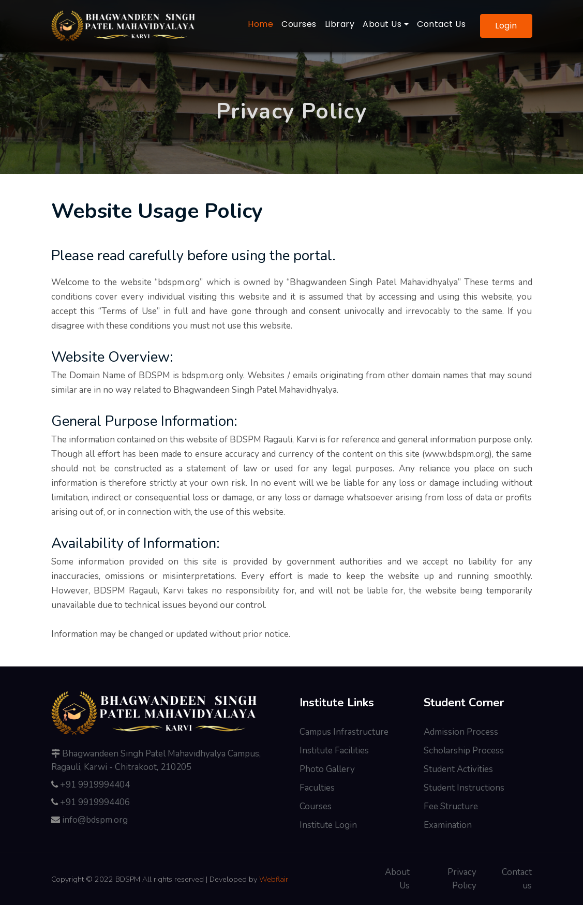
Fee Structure (451, 806)
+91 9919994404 (95, 785)
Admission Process (461, 732)
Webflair (273, 879)
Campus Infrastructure (344, 732)
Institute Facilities (334, 750)
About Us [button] (386, 24)
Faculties (317, 788)
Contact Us (441, 24)
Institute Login (328, 825)
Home (262, 24)
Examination (448, 825)
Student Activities (458, 769)
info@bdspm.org (95, 820)
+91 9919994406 (95, 802)
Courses (299, 24)
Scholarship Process (464, 750)
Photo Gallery (327, 769)
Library (340, 24)
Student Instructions (464, 788)
